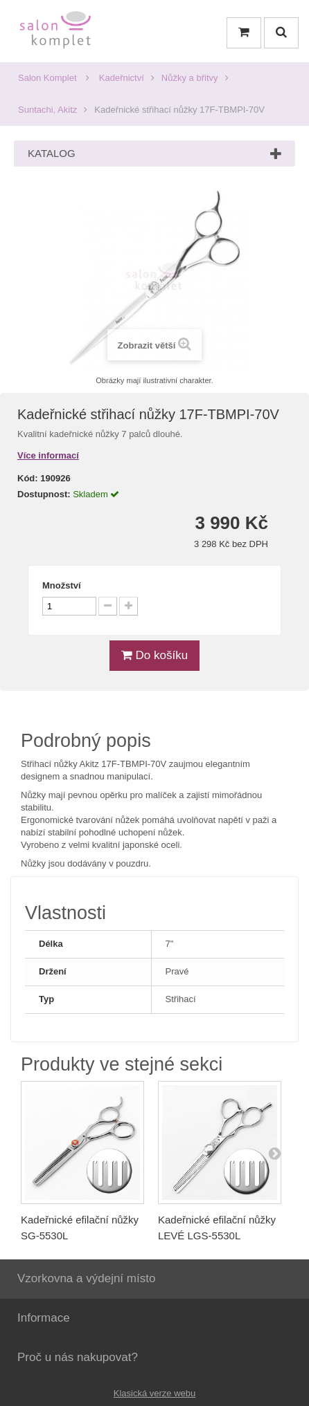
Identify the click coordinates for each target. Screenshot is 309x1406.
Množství (61, 585)
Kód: (27, 478)
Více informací (48, 455)
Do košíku (154, 655)
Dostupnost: (44, 494)
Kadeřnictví (121, 78)
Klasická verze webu (155, 1393)
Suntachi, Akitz (47, 109)
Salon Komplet (47, 78)
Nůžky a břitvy (189, 78)
